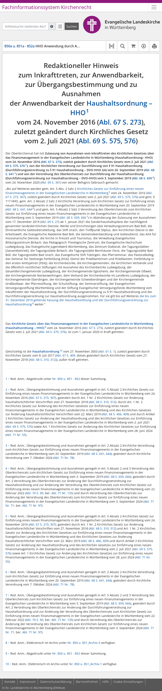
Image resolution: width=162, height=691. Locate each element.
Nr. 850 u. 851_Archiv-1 (85, 664)
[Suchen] (72, 26)
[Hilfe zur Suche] (51, 26)
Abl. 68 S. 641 (15, 209)
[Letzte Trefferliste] (60, 26)
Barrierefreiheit (87, 682)
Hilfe (105, 682)
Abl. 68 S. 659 (142, 178)
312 (112, 402)
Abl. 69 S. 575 (99, 140)
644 (29, 209)
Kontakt (9, 682)
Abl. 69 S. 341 (50, 182)
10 (8, 664)
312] (53, 360)
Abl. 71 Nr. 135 (61, 493)
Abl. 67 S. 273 (120, 121)
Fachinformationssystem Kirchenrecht (47, 7)
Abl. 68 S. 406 (112, 414)
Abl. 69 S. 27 (49, 222)
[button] (111, 46)
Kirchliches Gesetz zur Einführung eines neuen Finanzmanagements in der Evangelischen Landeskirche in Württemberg (74, 191)
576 (130, 140)
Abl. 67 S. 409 (65, 355)
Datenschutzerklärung (56, 682)
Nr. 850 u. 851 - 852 (66, 379)
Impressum (28, 682)
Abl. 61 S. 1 (107, 351)
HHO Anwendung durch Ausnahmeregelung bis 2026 (62, 46)
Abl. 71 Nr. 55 (16, 435)
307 (22, 197)
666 (83, 218)
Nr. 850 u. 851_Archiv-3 (84, 643)
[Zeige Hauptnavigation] (154, 7)
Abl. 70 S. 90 (34, 493)
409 (125, 414)
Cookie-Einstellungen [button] (128, 682)
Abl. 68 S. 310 (39, 360)
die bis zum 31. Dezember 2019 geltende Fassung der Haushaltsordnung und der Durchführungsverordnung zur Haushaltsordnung (80, 300)
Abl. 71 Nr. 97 (32, 505)
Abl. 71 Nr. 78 (63, 458)
